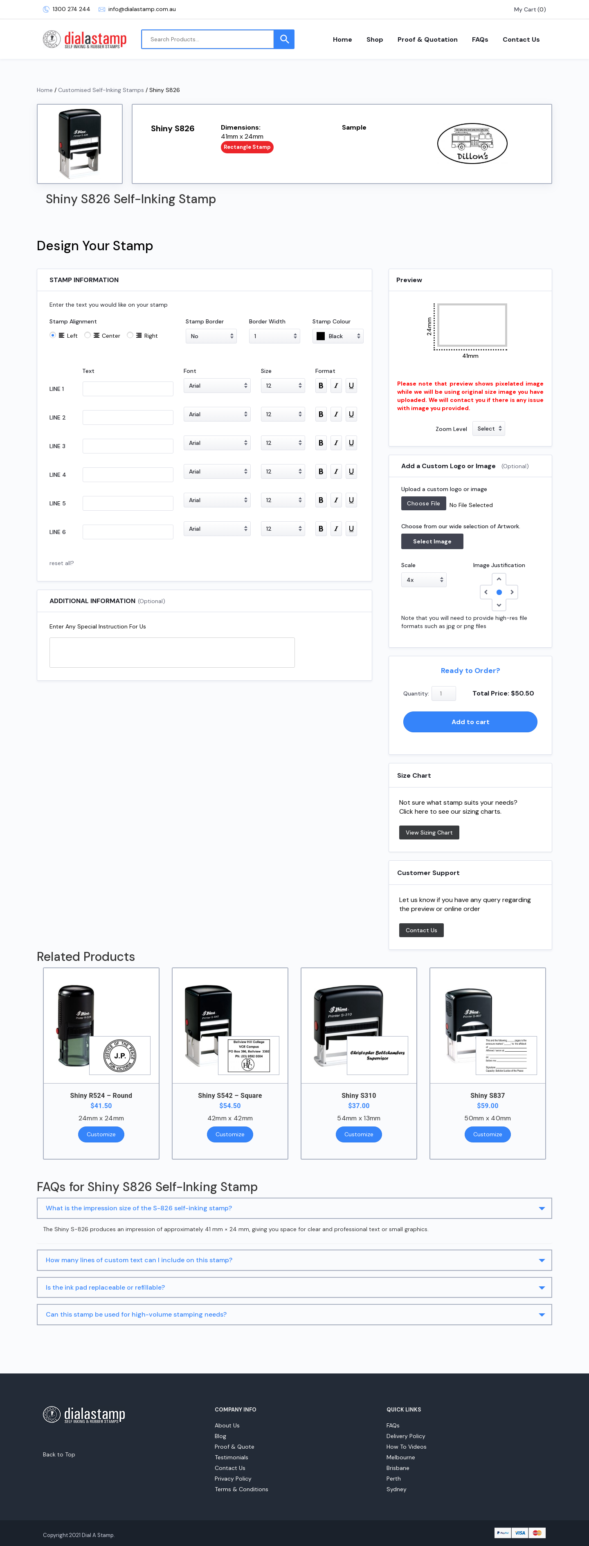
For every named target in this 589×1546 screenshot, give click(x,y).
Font (190, 371)
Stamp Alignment (73, 321)
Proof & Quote (234, 1446)
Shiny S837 (487, 1095)
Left (72, 336)
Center (111, 336)
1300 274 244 (66, 9)
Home (342, 39)
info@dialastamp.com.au (137, 9)
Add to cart (471, 722)
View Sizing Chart (429, 832)
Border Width (267, 321)
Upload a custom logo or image (444, 489)
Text (88, 371)
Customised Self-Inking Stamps (101, 90)
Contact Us (521, 39)
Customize (101, 1134)
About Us (227, 1425)
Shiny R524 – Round (101, 1095)
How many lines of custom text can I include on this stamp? (139, 1260)
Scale (408, 565)
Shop (374, 39)
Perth (394, 1478)
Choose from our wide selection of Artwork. (460, 526)
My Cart (525, 9)
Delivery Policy (406, 1436)
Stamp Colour (331, 321)
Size (266, 371)
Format (325, 371)
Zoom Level (451, 429)
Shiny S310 (359, 1095)
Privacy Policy (233, 1478)
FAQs (480, 39)
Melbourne (401, 1457)
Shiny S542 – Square (230, 1095)
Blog (220, 1436)
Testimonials (231, 1457)
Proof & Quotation (428, 39)
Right (151, 336)
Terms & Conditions (241, 1489)
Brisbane (398, 1468)
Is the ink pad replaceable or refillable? (105, 1287)
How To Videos (407, 1446)
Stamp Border (205, 321)
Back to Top (59, 1454)
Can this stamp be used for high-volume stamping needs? (136, 1314)
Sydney (397, 1489)
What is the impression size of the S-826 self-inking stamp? (139, 1208)
